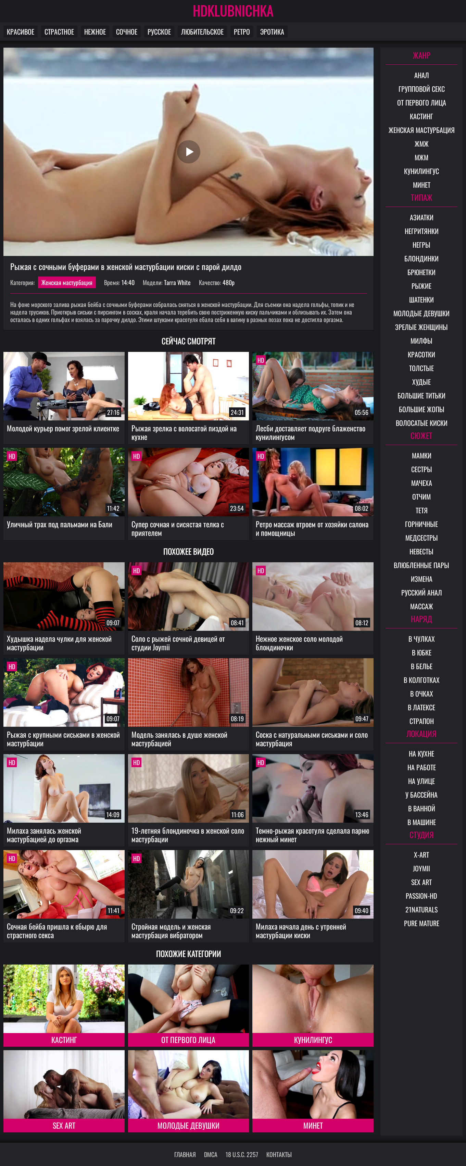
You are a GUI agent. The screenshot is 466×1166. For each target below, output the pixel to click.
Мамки (421, 455)
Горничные (421, 524)
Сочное (126, 31)
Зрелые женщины (421, 327)
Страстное (59, 31)
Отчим (421, 496)
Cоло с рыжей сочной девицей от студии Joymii (178, 642)
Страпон (422, 721)
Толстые (421, 368)
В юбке (421, 652)
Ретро (242, 31)
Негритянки (422, 231)
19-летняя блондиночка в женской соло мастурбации (187, 834)
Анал (421, 75)
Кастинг (64, 1039)
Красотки (421, 354)
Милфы (421, 340)
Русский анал (421, 592)
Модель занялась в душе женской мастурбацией (179, 738)
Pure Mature (421, 923)
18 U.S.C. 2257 (242, 1154)
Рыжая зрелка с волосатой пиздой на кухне (184, 432)
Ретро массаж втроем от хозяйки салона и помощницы (312, 528)
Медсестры (421, 537)
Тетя (422, 510)
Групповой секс (422, 89)
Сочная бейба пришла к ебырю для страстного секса (57, 930)
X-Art (421, 854)
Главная (185, 1154)
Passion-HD (421, 896)
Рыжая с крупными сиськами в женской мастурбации (63, 738)
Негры (421, 245)
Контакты (279, 1154)
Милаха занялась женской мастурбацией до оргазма (44, 834)
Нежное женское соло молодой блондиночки (299, 642)
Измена (421, 579)
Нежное (95, 31)
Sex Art (64, 1125)
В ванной (421, 808)
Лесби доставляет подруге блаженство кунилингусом (310, 432)
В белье (421, 666)
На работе (421, 767)
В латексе (421, 707)
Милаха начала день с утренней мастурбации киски (301, 930)
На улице (421, 781)
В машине (421, 822)
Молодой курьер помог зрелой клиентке (63, 427)
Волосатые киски (422, 423)
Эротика (272, 31)
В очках (421, 693)
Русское (159, 31)
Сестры (421, 469)
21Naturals (421, 909)
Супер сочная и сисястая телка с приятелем (177, 528)
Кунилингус (313, 1039)
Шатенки (421, 299)
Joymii (421, 868)
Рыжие (421, 286)
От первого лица (188, 1039)
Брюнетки (421, 272)
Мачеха (421, 483)
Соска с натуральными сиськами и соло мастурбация (312, 738)
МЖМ (421, 157)
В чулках (421, 639)
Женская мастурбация (66, 282)
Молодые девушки (188, 1125)
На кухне (421, 753)
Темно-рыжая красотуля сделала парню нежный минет (312, 834)
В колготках (422, 680)
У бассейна (421, 794)
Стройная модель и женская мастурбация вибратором (171, 930)
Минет (313, 1125)
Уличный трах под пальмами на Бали (59, 523)
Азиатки (421, 217)
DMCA (210, 1154)
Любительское (202, 31)
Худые (421, 382)
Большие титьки (421, 395)
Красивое (20, 31)
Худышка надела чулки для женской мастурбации (59, 642)
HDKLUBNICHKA (233, 10)
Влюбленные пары (421, 565)
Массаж (421, 606)
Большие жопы (421, 409)
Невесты (421, 551)
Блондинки (421, 258)
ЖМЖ (422, 143)
